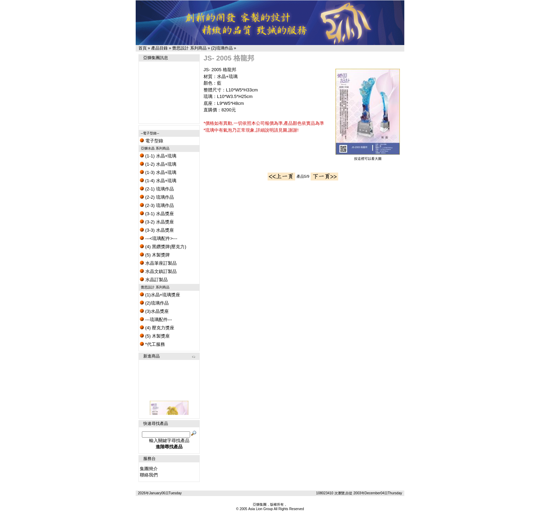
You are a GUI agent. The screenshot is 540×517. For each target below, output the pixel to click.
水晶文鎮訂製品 (158, 271)
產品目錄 (159, 48)
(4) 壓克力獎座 (157, 327)
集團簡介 (149, 468)
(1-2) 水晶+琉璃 (158, 164)
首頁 (142, 48)
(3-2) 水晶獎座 (157, 221)
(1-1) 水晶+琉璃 (158, 155)
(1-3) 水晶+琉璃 (158, 172)
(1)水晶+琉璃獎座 (160, 294)
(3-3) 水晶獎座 (157, 230)
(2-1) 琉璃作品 (157, 188)
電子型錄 (151, 140)
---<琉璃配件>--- (158, 238)
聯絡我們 (149, 474)
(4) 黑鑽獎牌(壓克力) (163, 246)
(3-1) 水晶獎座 (157, 213)
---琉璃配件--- (156, 319)
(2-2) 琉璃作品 (157, 197)
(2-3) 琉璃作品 (157, 205)
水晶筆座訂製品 (158, 263)
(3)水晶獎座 (154, 311)
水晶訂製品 (154, 279)
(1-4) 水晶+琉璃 (158, 180)
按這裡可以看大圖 (367, 157)
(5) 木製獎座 (155, 336)
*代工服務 (152, 344)
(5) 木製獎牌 (155, 254)
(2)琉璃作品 (222, 48)
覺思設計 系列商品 (189, 48)
